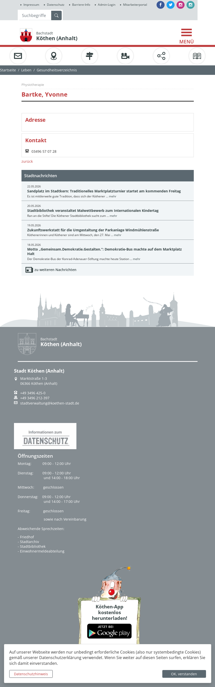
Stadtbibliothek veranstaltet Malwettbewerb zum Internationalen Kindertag (93, 210)
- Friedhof (26, 537)
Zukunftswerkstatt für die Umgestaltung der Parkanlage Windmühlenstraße (93, 230)
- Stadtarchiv (28, 541)
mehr (112, 196)
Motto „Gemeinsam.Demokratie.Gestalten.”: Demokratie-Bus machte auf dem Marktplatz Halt (104, 251)
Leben (26, 70)
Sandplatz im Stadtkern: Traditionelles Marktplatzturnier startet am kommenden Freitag (104, 191)
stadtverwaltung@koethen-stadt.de (49, 403)
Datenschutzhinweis (31, 674)
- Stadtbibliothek (31, 546)
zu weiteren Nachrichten (55, 270)
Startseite (8, 70)
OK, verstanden (184, 674)
